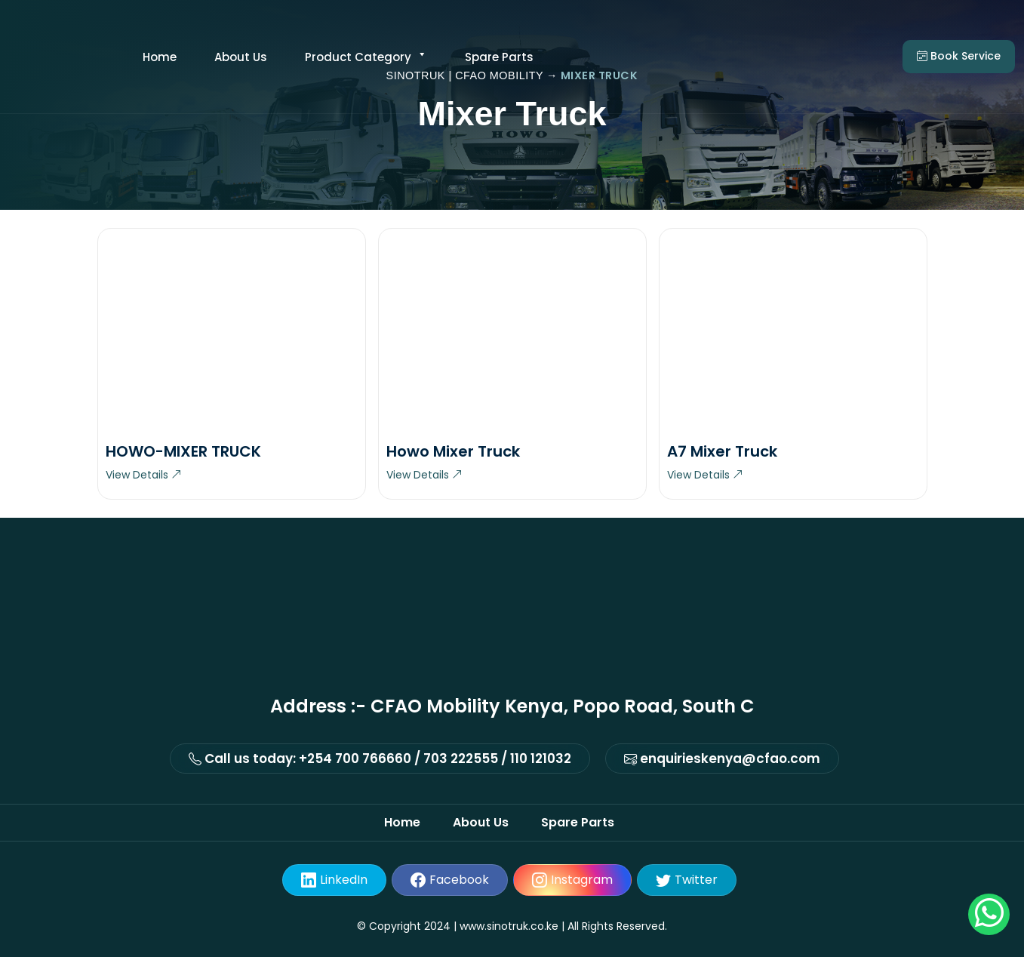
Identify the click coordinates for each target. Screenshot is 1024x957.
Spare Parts (499, 57)
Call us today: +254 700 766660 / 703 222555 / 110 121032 (380, 758)
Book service (959, 55)
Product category (366, 57)
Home (160, 57)
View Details (144, 474)
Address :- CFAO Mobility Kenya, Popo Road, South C (512, 706)
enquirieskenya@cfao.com (722, 758)
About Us (240, 57)
